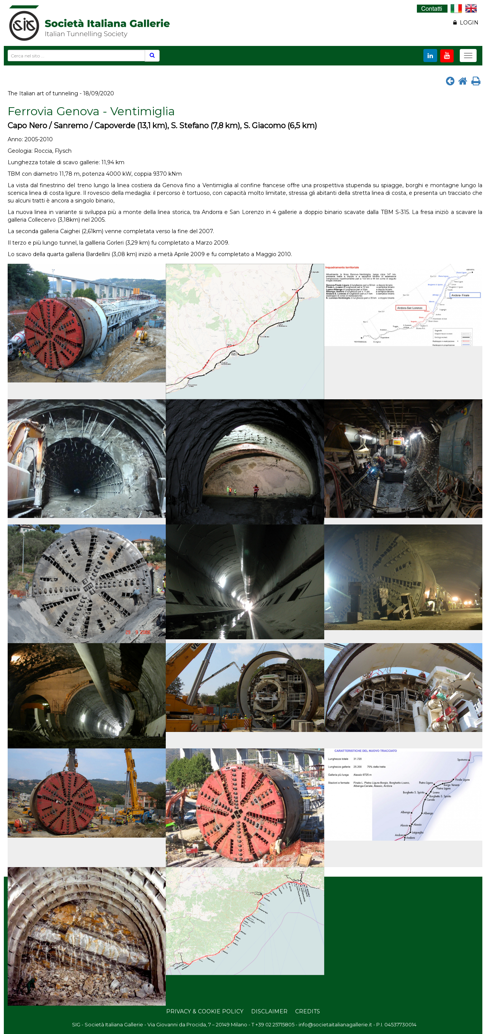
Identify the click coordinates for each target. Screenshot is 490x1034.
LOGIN (466, 22)
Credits (307, 1011)
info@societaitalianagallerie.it (335, 1024)
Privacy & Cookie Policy (204, 1011)
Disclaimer (269, 1011)
